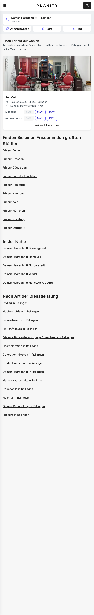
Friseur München (14, 210)
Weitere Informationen (47, 125)
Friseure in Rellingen (16, 414)
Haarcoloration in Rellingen (20, 346)
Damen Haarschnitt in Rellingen (23, 371)
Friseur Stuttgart (14, 228)
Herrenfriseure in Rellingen (20, 328)
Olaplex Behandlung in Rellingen (24, 406)
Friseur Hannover (14, 193)
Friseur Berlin (11, 150)
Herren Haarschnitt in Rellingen (23, 380)
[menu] (5, 5)
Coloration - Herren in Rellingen (23, 354)
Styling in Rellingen (15, 303)
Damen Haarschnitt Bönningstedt (25, 248)
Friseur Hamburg (14, 184)
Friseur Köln (10, 202)
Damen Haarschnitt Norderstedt (24, 265)
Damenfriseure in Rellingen (20, 320)
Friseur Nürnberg (14, 219)
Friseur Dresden (13, 159)
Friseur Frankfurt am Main (20, 176)
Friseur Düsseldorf (15, 167)
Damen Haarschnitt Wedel (20, 274)
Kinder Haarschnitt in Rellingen (23, 363)
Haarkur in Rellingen (16, 397)
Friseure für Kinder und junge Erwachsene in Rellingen (38, 337)
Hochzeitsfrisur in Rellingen (21, 311)
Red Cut (10, 97)
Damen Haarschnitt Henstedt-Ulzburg (28, 282)
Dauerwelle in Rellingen (18, 389)
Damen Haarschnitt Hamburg (22, 256)
